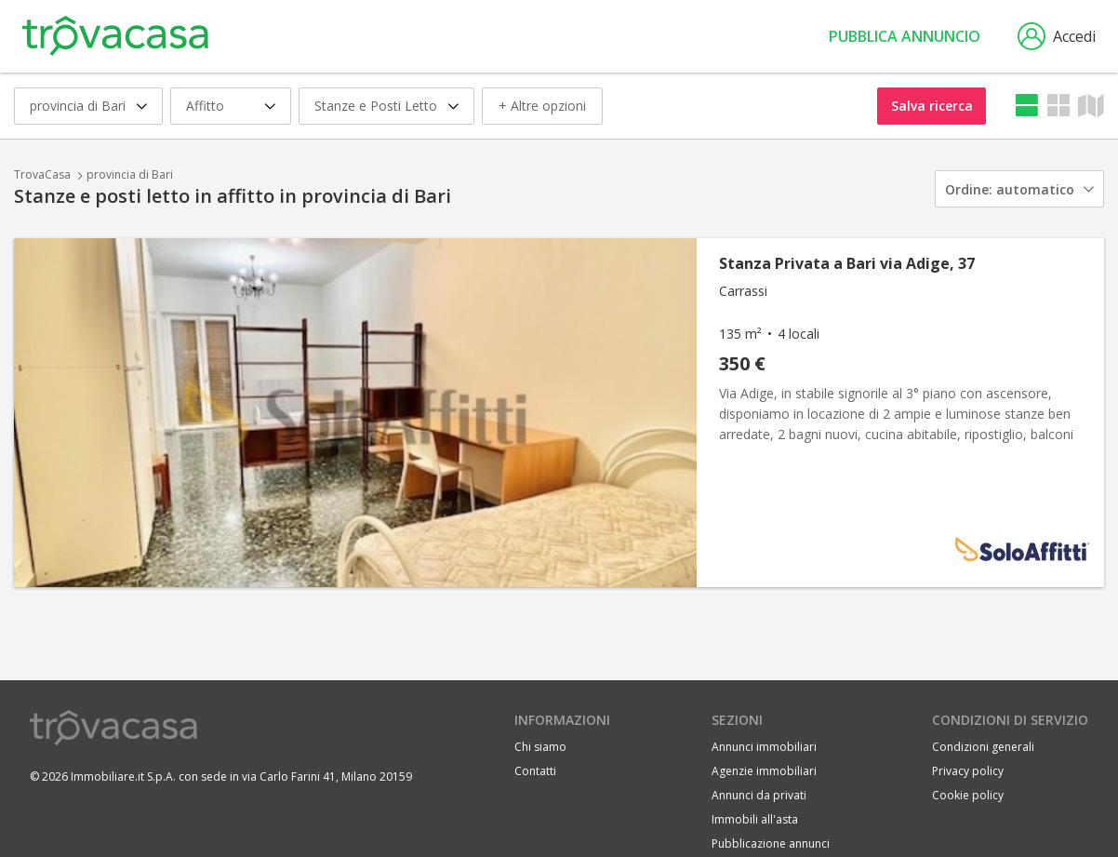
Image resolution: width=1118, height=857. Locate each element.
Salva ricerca (932, 105)
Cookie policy (968, 795)
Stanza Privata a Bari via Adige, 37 (847, 263)
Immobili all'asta (755, 819)
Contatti (535, 771)
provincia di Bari (130, 174)
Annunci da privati (759, 795)
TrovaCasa (42, 174)
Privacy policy (968, 771)
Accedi (1057, 36)
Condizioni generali (983, 747)
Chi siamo (540, 747)
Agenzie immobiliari (764, 771)
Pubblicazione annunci (771, 843)
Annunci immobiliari (764, 747)
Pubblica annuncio (904, 36)
